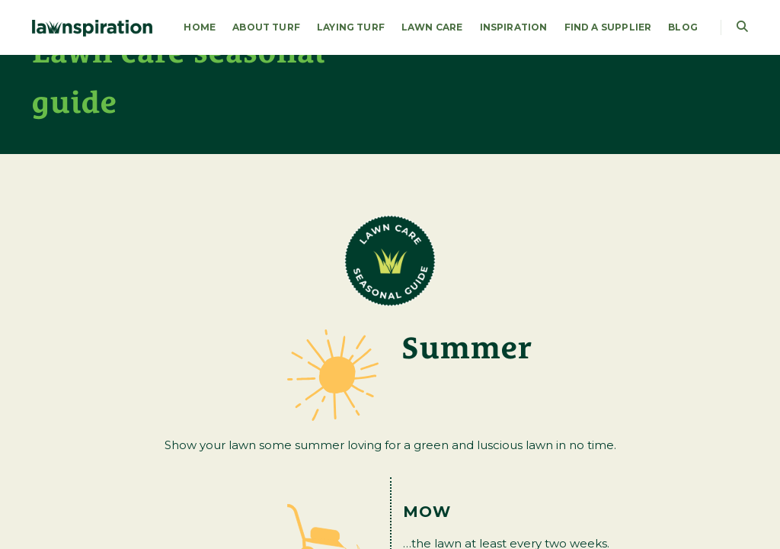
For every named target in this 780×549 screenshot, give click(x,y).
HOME (200, 27)
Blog (683, 27)
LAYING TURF (351, 27)
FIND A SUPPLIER (608, 27)
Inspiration (514, 27)
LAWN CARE (432, 27)
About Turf (266, 27)
